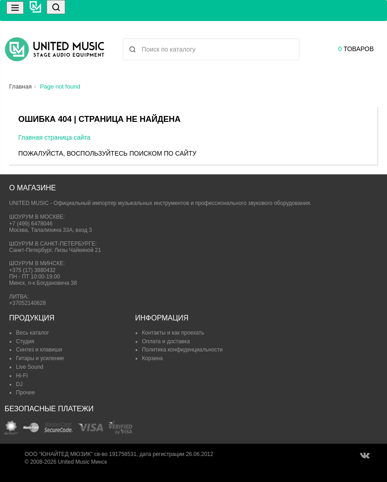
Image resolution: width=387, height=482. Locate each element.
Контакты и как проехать (173, 333)
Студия (25, 341)
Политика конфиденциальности (182, 349)
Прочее (25, 392)
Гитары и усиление (40, 358)
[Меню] (15, 7)
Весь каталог (32, 333)
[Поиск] (56, 7)
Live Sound (29, 367)
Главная (20, 86)
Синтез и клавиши (39, 349)
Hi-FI (22, 375)
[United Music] (35, 10)
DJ (19, 384)
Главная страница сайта (54, 137)
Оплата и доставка (166, 341)
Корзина (152, 358)
